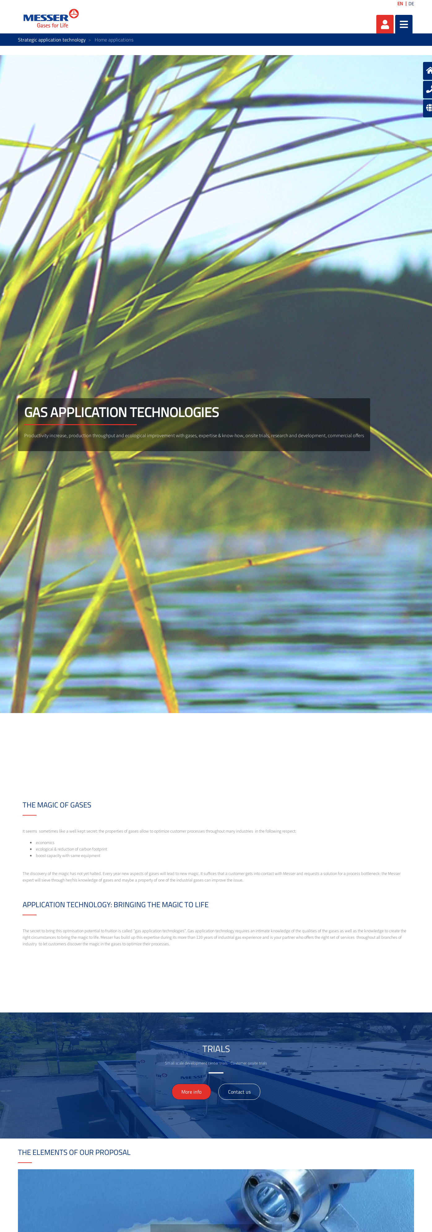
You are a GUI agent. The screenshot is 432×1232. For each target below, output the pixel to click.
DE (411, 3)
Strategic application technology (52, 39)
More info (191, 1091)
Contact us (239, 1091)
